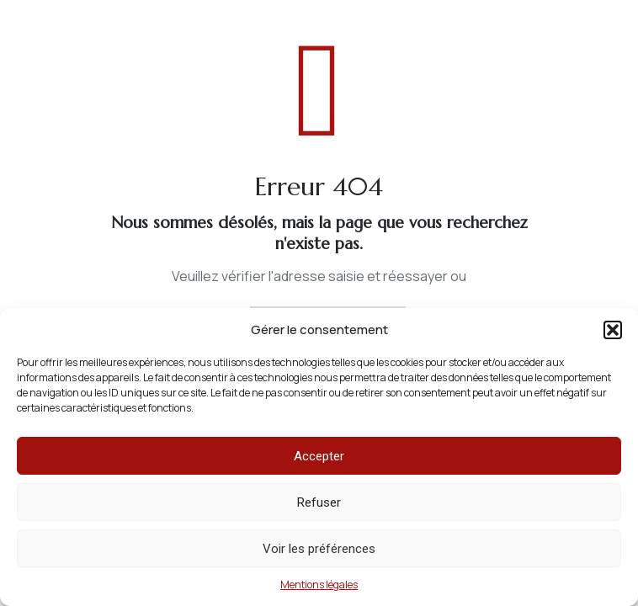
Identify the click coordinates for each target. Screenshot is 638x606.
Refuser (319, 502)
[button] (612, 330)
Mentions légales (319, 584)
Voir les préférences (319, 548)
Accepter (319, 456)
